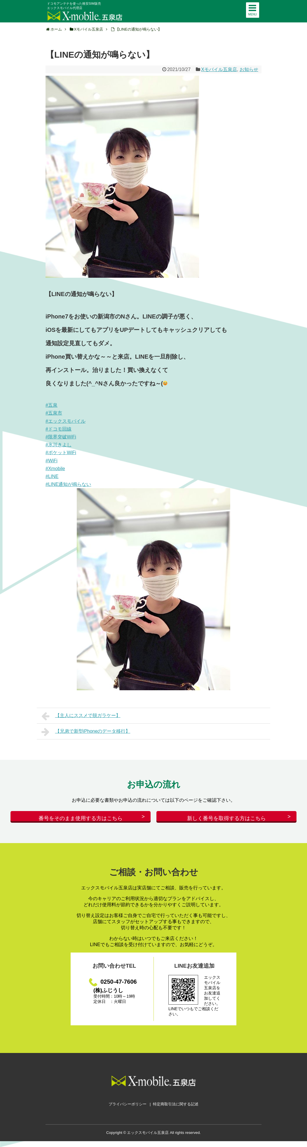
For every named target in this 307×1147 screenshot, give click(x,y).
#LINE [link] (52, 476)
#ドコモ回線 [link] (58, 428)
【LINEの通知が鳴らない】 (138, 29)
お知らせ (249, 69)
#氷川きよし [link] (58, 444)
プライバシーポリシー (127, 1110)
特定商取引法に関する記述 (175, 1110)
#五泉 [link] (51, 405)
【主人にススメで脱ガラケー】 (81, 716)
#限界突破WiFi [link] (61, 436)
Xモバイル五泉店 (219, 69)
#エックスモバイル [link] (66, 421)
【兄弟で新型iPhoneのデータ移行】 (85, 732)
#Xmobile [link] (55, 468)
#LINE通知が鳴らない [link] (68, 484)
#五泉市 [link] (54, 412)
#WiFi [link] (51, 460)
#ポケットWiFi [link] (61, 452)
